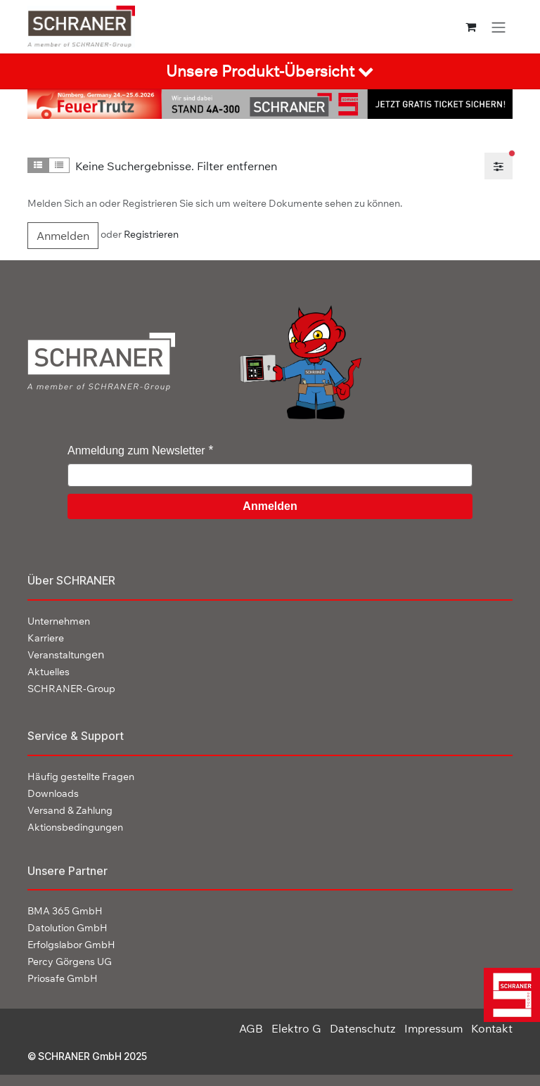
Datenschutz (363, 1028)
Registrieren (151, 234)
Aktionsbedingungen (75, 827)
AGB (251, 1028)
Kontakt (492, 1028)
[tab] (270, 71)
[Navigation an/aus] (498, 26)
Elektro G (296, 1028)
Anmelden (63, 236)
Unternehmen (58, 621)
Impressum (433, 1028)
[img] (506, 994)
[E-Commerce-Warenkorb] (471, 27)
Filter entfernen (237, 166)
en (65, 654)
